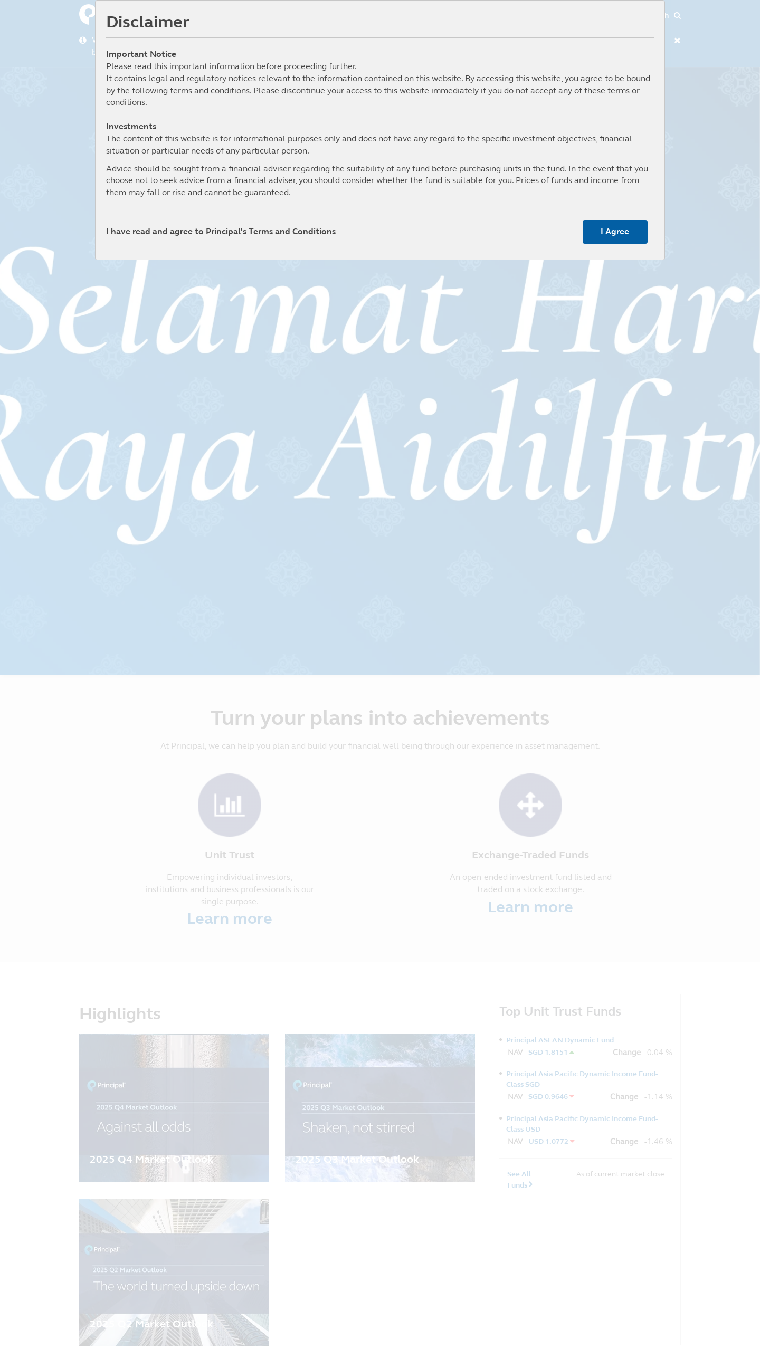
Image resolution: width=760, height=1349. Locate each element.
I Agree (615, 231)
